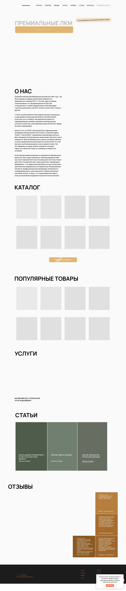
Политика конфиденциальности (24, 576)
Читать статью (87, 461)
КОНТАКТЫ (90, 5)
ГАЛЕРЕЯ (73, 5)
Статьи (98, 573)
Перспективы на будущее (61, 455)
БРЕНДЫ (56, 5)
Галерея (99, 570)
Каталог (83, 570)
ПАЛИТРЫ (48, 5)
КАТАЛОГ (39, 5)
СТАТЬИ (81, 5)
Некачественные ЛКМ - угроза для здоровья (91, 456)
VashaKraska (26, 5)
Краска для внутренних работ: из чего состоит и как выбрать (31, 457)
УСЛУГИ (64, 5)
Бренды (83, 575)
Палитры (83, 573)
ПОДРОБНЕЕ (89, 387)
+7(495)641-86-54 (103, 5)
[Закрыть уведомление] (122, 575)
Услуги (82, 578)
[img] (92, 441)
